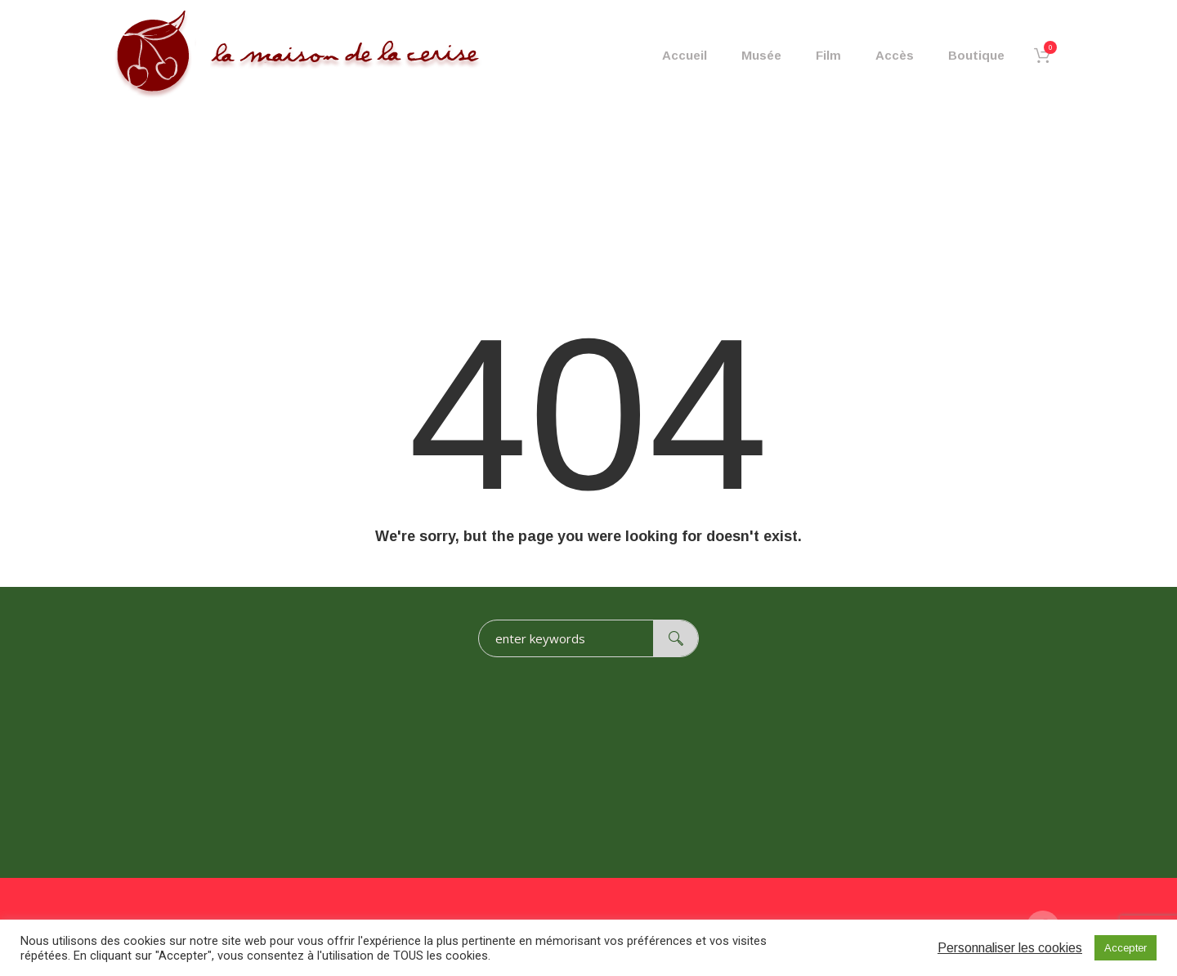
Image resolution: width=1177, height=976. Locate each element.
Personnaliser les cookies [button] (1010, 948)
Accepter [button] (1125, 948)
